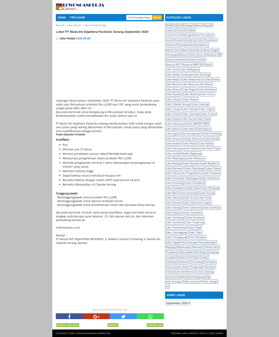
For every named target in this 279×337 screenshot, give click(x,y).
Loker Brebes (190, 94)
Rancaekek (186, 252)
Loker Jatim (189, 128)
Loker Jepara (204, 128)
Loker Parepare (211, 173)
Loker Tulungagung (176, 237)
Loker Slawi (204, 197)
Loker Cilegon (206, 109)
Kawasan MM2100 (193, 64)
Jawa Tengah (212, 49)
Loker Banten (212, 79)
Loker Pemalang (174, 183)
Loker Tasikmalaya (176, 227)
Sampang (213, 252)
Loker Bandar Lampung (178, 74)
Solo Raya (193, 257)
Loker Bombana (207, 89)
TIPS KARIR (77, 17)
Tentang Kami (179, 333)
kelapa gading (201, 276)
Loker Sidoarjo (173, 197)
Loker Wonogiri (197, 237)
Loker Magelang (192, 153)
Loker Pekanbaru (210, 178)
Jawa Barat (196, 49)
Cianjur (170, 30)
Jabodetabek (191, 44)
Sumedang (197, 261)
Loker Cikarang (200, 104)
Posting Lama (155, 325)
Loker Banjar (173, 79)
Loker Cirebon (208, 114)
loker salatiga (210, 281)
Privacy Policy (199, 333)
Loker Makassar (196, 158)
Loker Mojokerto (210, 163)
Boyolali (208, 25)
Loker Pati (171, 178)
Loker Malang (173, 163)
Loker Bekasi (205, 84)
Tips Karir (210, 266)
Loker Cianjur (173, 99)
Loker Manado (191, 163)
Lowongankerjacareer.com (92, 333)
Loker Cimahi (173, 114)
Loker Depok (172, 118)
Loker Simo (190, 197)
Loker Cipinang (191, 114)
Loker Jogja (172, 133)
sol (167, 286)
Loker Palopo (213, 168)
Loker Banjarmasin (192, 79)
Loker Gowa (203, 118)
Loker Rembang (210, 188)
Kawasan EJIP (214, 54)
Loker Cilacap (189, 109)
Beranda (113, 325)
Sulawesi (184, 261)
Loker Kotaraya (174, 148)
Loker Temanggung (176, 232)
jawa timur (171, 276)
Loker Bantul (172, 84)
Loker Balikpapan (189, 69)
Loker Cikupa (173, 109)
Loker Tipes (195, 232)
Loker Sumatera (193, 212)
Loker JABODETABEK (198, 123)
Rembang (200, 252)
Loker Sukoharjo (211, 207)
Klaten (208, 64)
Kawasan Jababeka (176, 59)
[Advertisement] (110, 71)
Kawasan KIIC (173, 64)
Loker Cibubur (190, 99)
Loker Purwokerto (175, 188)
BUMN (169, 25)
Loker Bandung (202, 74)
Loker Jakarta (173, 128)
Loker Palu (171, 173)
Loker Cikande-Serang (178, 104)
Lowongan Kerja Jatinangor (201, 242)
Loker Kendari (173, 143)
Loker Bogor (189, 89)
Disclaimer (216, 333)
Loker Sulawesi (174, 212)
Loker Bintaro (173, 89)
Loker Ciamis (207, 94)
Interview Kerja (174, 44)
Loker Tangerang (195, 222)
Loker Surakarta (174, 222)
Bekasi (198, 25)
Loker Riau (171, 192)
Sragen (204, 257)
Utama (198, 271)
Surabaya (210, 261)
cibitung (209, 271)
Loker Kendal (212, 138)
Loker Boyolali (173, 94)
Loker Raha (193, 188)
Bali (178, 25)
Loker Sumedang (175, 217)
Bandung (187, 25)
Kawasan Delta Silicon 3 (192, 54)
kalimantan (186, 276)
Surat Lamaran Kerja (177, 266)
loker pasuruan (192, 281)
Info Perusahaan (208, 40)
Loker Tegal (195, 227)
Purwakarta (172, 252)
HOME (62, 17)
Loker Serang (207, 192)
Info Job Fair (190, 40)
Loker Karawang (212, 133)
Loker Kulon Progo (210, 148)
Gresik (178, 40)
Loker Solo (188, 202)
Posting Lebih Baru (68, 325)
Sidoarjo (180, 257)
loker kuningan (174, 281)
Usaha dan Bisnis (183, 271)
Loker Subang (173, 207)
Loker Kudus (191, 148)
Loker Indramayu (175, 123)
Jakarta (204, 44)
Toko (168, 271)
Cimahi (180, 30)
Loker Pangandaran (190, 173)
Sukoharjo (171, 261)
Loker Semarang (188, 192)
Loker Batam (189, 84)
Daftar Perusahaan (203, 35)
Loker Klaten (190, 143)
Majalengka (183, 247)
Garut (169, 40)
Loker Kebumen (194, 138)
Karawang (171, 54)
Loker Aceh (172, 69)
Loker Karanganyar (190, 133)
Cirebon (190, 30)
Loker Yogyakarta (175, 242)
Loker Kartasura (174, 138)
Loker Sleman (173, 202)
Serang (170, 257)
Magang (170, 247)
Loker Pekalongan (188, 178)
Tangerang (196, 266)
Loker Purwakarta (195, 183)
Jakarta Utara (173, 49)
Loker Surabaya (195, 217)
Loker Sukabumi (191, 207)
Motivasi (197, 247)
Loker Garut (188, 118)
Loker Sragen (204, 202)
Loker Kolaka (206, 143)
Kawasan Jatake (197, 59)
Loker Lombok (173, 153)
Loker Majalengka (175, 158)
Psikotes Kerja (211, 247)
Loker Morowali (174, 168)
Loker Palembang (194, 168)
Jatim (185, 49)
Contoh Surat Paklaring (178, 35)
